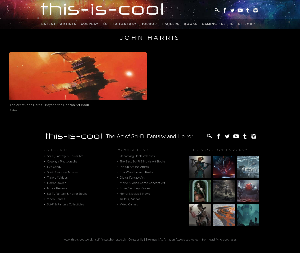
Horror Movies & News (135, 193)
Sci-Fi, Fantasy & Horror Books (67, 193)
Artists (68, 24)
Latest (48, 24)
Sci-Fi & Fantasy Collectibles (65, 204)
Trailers (170, 24)
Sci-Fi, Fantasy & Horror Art (65, 156)
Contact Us (135, 239)
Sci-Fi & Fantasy (119, 24)
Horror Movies (56, 183)
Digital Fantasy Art (132, 177)
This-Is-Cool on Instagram (218, 150)
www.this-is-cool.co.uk (78, 239)
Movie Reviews (57, 188)
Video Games (56, 199)
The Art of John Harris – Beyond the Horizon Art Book (49, 105)
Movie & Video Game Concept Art (142, 183)
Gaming (209, 24)
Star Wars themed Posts (136, 172)
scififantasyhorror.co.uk (110, 239)
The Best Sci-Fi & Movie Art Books (142, 161)
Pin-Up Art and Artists (134, 167)
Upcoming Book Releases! (137, 156)
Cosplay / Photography (62, 161)
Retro (227, 24)
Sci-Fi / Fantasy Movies (62, 172)
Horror (149, 24)
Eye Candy (54, 167)
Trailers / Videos (57, 177)
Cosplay (89, 24)
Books (191, 24)
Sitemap (246, 24)
